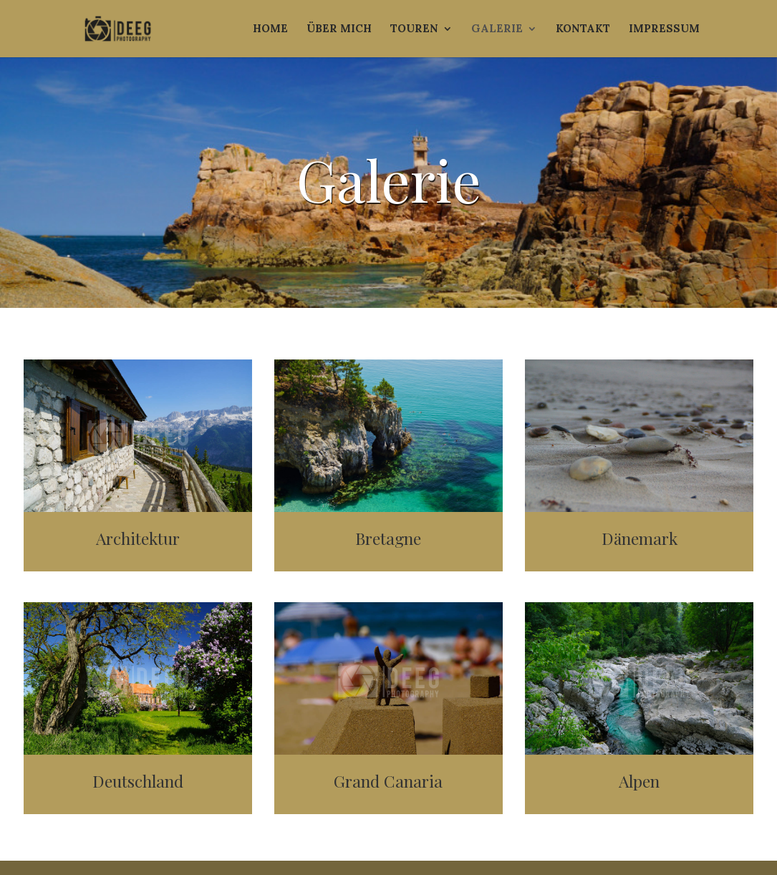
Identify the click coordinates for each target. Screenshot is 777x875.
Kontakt (583, 29)
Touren (414, 29)
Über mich (339, 29)
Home (270, 29)
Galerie (497, 29)
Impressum (664, 29)
